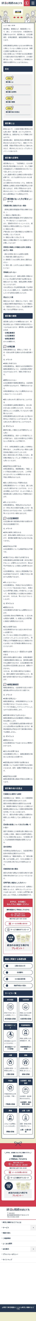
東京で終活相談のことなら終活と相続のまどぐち (18, 1308)
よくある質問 (7, 1243)
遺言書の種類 (10, 102)
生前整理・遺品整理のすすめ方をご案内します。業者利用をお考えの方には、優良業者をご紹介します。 (25, 1098)
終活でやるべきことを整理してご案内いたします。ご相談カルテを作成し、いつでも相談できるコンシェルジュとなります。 (10, 1014)
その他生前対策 (20, 979)
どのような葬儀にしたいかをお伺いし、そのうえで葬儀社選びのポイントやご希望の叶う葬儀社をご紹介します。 (10, 1125)
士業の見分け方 (20, 966)
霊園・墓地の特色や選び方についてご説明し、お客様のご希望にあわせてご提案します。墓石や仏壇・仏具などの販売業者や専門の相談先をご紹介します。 (25, 1125)
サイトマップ (7, 1259)
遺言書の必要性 (11, 92)
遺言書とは (9, 82)
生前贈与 (20, 972)
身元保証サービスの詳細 (10, 1048)
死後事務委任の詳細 (25, 1048)
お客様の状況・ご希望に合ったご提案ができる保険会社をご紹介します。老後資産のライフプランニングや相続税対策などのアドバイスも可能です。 (25, 1070)
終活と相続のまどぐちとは (12, 1222)
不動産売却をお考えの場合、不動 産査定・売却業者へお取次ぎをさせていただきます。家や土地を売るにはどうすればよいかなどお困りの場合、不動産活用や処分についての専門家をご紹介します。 (10, 1095)
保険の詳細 (26, 1074)
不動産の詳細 (10, 1104)
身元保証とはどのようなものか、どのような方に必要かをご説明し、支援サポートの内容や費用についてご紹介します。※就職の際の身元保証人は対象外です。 (10, 1042)
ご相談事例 (6, 1238)
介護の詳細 (10, 1074)
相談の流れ (6, 1233)
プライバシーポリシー (10, 1254)
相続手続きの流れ (20, 985)
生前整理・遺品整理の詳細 (25, 1103)
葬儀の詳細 (10, 1131)
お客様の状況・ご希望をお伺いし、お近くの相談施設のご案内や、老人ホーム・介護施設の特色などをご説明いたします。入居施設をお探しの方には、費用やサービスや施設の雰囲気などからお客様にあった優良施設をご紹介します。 (10, 1070)
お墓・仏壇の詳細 (25, 1130)
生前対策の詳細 (25, 1019)
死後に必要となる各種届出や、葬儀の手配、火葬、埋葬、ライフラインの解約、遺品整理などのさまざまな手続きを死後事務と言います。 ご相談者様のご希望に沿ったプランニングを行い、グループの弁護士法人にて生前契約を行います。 (26, 1040)
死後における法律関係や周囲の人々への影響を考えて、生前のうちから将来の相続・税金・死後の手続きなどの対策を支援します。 (25, 1014)
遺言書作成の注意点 (12, 112)
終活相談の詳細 (10, 1019)
